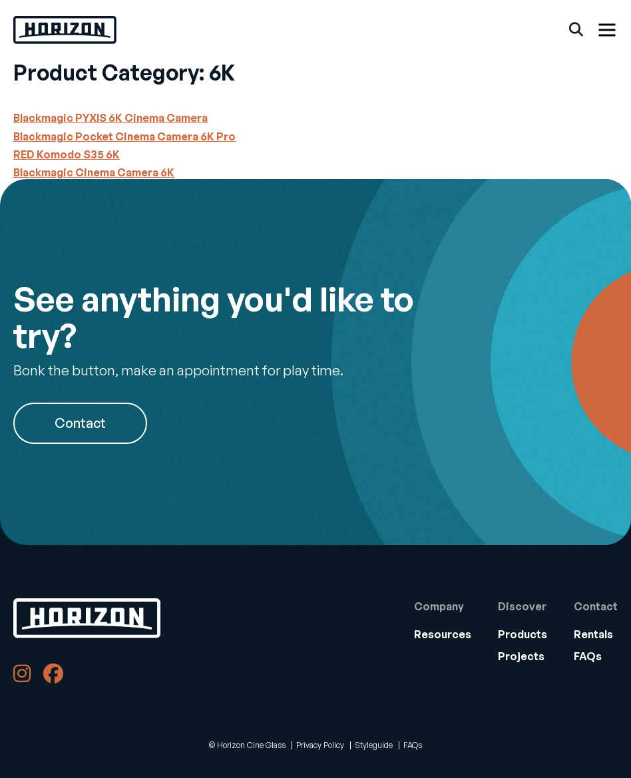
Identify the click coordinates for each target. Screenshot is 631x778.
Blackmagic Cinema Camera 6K (93, 172)
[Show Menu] (607, 30)
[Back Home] (64, 30)
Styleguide (374, 745)
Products (522, 634)
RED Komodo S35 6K (66, 154)
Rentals (593, 634)
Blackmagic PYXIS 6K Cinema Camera (110, 117)
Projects (521, 656)
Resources (442, 634)
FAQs (588, 656)
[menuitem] (442, 634)
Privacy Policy (320, 745)
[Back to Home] (86, 618)
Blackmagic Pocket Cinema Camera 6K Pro (124, 136)
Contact (80, 423)
